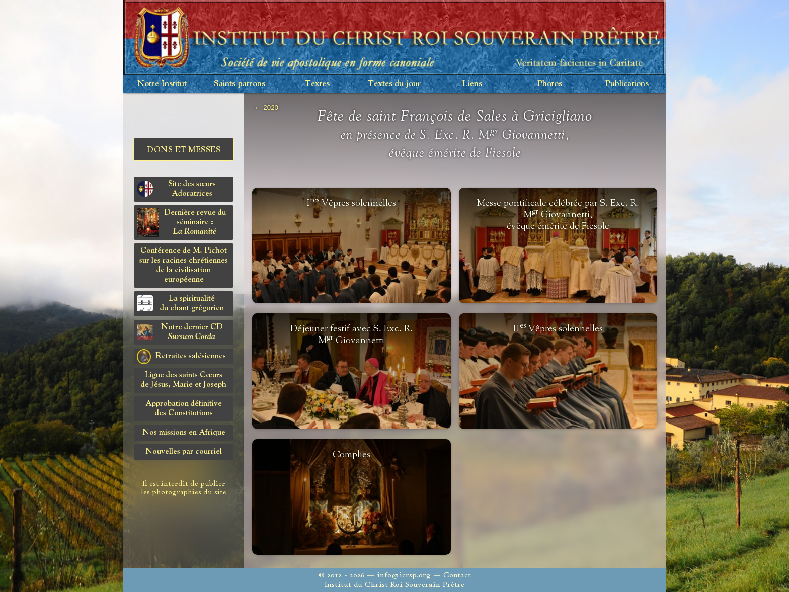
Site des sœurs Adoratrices (176, 189)
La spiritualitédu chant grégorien (180, 303)
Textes (317, 83)
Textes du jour (394, 83)
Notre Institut (162, 83)
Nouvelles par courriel (183, 452)
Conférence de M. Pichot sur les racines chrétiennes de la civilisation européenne (183, 265)
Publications (627, 83)
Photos (549, 83)
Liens (472, 83)
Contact (457, 575)
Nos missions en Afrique (183, 433)
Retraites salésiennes (181, 356)
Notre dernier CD (180, 332)
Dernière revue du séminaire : (181, 222)
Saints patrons (239, 83)
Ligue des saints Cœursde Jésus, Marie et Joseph (183, 380)
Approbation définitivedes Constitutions (183, 408)
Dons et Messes (183, 150)
